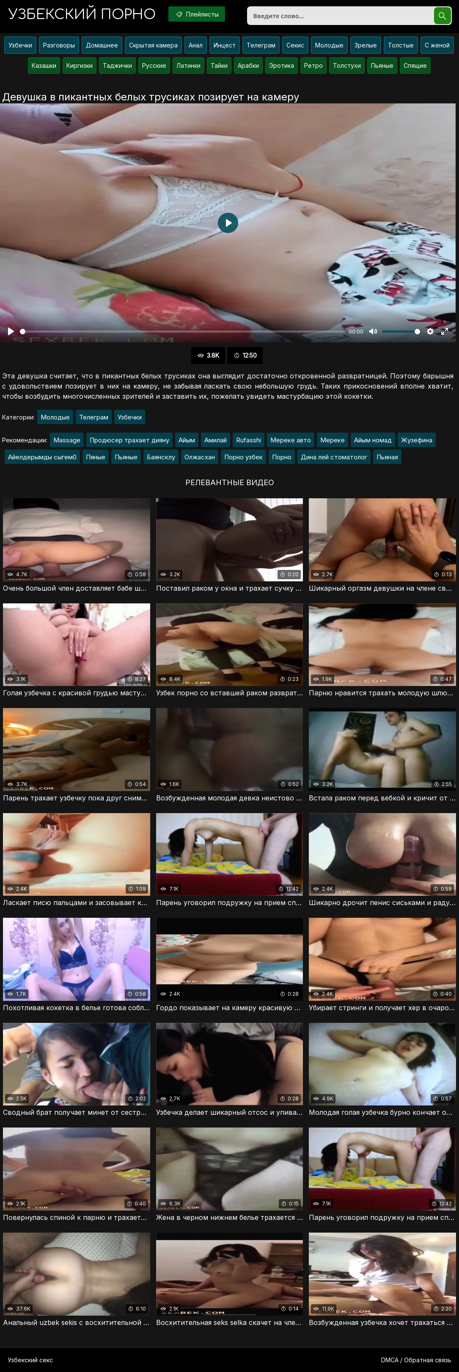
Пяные (95, 457)
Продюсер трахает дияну (129, 440)
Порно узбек (243, 457)
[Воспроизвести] (11, 331)
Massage (66, 440)
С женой (437, 45)
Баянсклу (161, 457)
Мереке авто (290, 440)
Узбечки (20, 45)
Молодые (329, 45)
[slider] (182, 332)
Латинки (188, 65)
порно (82, 14)
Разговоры (59, 45)
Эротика (281, 65)
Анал (196, 45)
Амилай (215, 440)
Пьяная (387, 457)
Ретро (313, 65)
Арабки (248, 65)
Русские (154, 65)
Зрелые (366, 45)
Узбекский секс (30, 1360)
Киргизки (79, 65)
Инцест (225, 45)
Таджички (117, 65)
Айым (187, 440)
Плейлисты (197, 14)
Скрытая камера (153, 45)
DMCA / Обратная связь (416, 1360)
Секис (295, 45)
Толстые (401, 45)
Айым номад (373, 440)
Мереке (332, 440)
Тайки (219, 65)
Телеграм (261, 45)
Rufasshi (248, 440)
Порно (281, 457)
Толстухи (347, 65)
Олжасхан (199, 457)
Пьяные (382, 65)
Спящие (415, 65)
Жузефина (416, 440)
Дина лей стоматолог (334, 457)
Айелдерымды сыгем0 (42, 457)
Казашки (44, 65)
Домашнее (102, 45)
